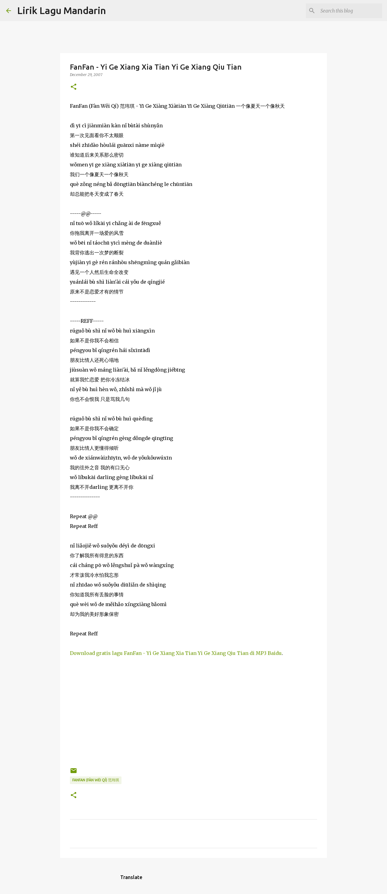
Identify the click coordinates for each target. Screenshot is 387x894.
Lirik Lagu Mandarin (61, 10)
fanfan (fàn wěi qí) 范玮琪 (95, 780)
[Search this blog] (350, 10)
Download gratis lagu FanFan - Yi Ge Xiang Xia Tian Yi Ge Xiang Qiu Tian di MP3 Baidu (176, 653)
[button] (73, 87)
